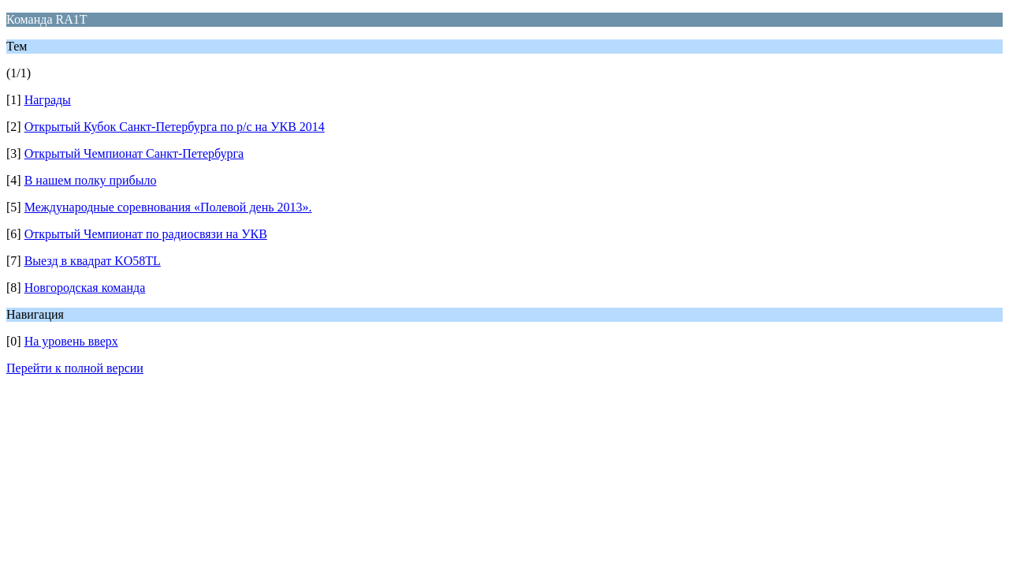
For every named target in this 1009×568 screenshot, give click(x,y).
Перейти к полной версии (74, 368)
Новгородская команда (85, 287)
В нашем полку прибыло (90, 180)
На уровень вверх (71, 341)
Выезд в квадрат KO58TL (92, 260)
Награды (47, 99)
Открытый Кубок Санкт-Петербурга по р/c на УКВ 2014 (174, 126)
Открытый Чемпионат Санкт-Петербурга (134, 153)
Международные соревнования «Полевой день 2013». (168, 207)
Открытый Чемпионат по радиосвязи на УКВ (145, 234)
